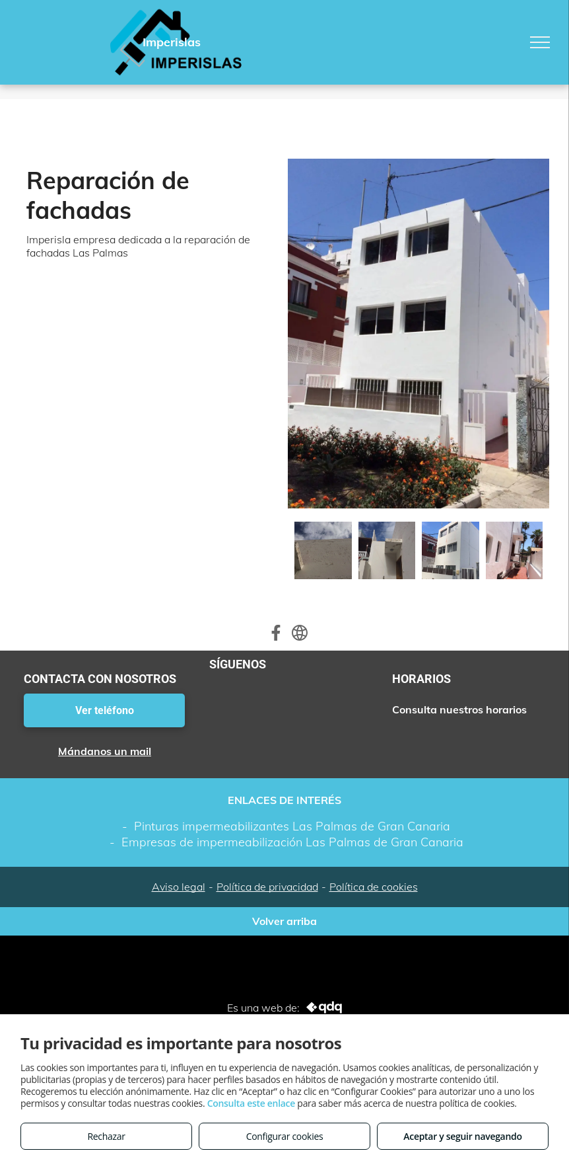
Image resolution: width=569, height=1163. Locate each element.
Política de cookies (373, 886)
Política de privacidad (267, 886)
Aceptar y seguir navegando (462, 1136)
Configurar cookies (284, 1136)
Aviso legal (178, 886)
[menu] (540, 42)
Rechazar (106, 1136)
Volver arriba (284, 921)
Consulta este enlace (251, 1103)
